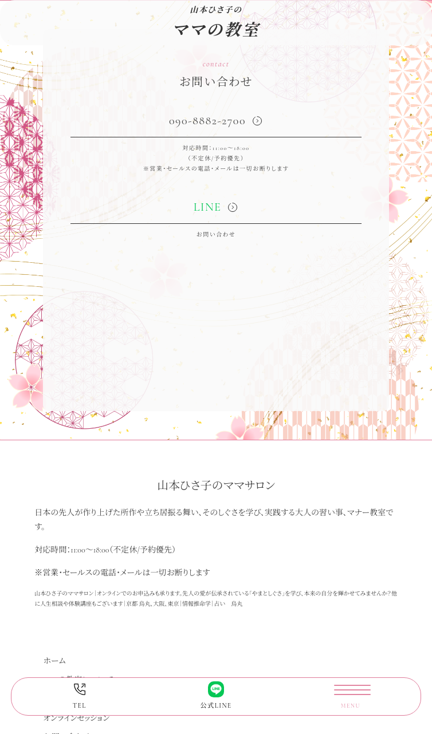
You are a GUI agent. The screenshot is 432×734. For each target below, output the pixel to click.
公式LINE (215, 695)
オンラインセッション (76, 718)
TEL (80, 695)
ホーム (54, 661)
